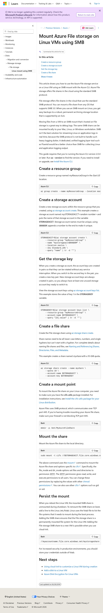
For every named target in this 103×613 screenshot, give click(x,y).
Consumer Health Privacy (77, 603)
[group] (70, 191)
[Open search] (90, 3)
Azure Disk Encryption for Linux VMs (61, 574)
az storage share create (82, 332)
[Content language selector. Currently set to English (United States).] (15, 597)
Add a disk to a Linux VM (55, 570)
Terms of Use (8, 607)
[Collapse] (33, 25)
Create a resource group (51, 62)
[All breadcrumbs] (41, 28)
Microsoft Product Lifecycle (18, 14)
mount (70, 462)
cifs (77, 466)
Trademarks (21, 607)
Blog (36, 603)
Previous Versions (53, 28)
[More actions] (98, 28)
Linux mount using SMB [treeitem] (22, 71)
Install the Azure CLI (63, 161)
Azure (65, 28)
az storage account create (64, 210)
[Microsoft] (5, 3)
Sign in (97, 3)
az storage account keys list (86, 290)
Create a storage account (51, 65)
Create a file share (48, 72)
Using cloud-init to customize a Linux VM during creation (70, 566)
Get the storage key (49, 69)
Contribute (48, 603)
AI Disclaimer (8, 603)
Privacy (59, 603)
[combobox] (18, 31)
